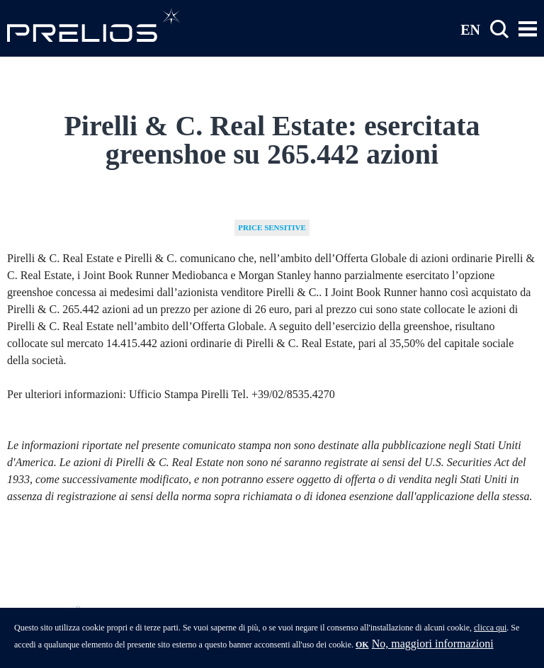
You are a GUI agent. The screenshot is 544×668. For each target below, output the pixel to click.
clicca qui (490, 631)
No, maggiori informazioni (433, 647)
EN (470, 29)
